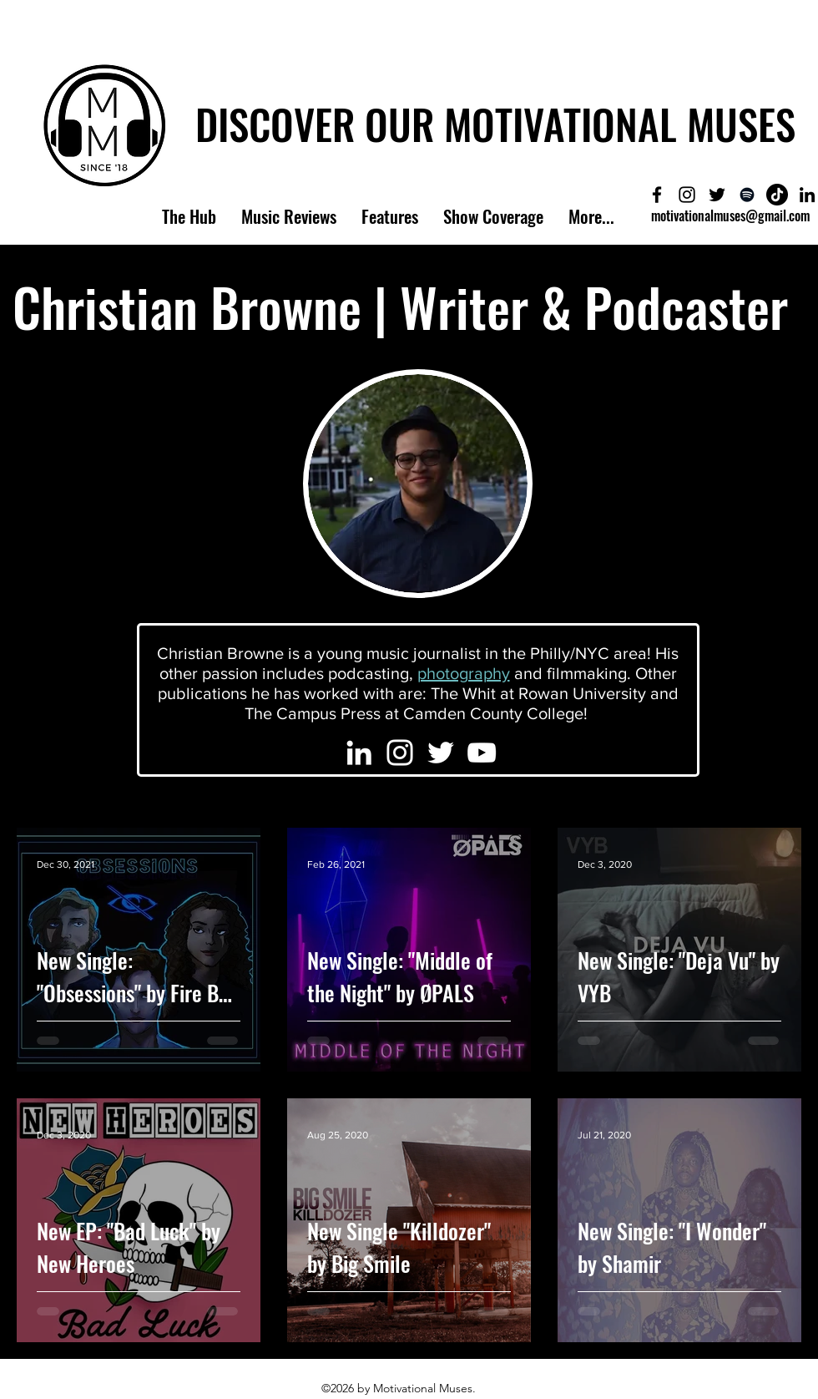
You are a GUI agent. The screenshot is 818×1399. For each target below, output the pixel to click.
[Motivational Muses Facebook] (657, 194)
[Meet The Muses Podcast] (747, 194)
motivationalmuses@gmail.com (730, 215)
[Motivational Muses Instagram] (687, 194)
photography (463, 673)
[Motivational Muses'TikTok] (777, 194)
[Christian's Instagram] (399, 752)
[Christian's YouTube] (481, 752)
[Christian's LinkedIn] (358, 752)
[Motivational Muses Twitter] (717, 194)
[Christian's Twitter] (440, 752)
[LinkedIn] (807, 194)
